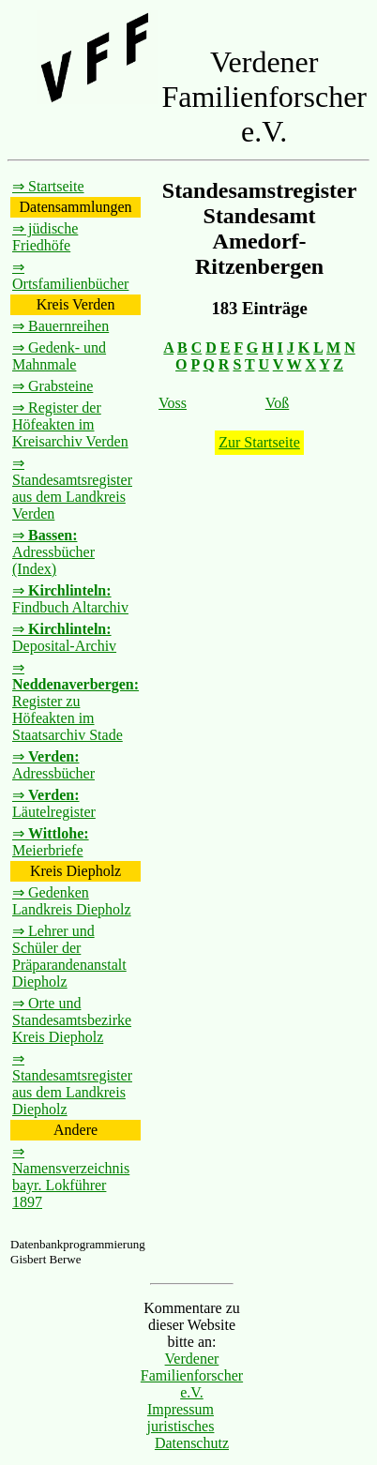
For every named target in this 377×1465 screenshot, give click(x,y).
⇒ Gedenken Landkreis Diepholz (71, 900)
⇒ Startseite (48, 186)
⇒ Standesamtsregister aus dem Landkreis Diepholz (72, 1083)
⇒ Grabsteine (52, 386)
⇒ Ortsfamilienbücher (70, 275)
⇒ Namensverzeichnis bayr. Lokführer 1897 (70, 1176)
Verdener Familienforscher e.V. (192, 1375)
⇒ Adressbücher (53, 764)
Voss (172, 403)
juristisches (180, 1426)
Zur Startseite (259, 442)
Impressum (180, 1409)
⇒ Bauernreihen (60, 326)
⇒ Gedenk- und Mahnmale (59, 356)
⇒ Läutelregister (54, 803)
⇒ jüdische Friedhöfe (45, 236)
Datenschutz (192, 1443)
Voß (277, 403)
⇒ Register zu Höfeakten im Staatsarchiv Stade (75, 701)
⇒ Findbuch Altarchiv (70, 598)
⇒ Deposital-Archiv (64, 637)
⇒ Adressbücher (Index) (53, 552)
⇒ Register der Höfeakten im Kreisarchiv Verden (70, 424)
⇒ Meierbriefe (50, 841)
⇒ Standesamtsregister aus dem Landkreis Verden (72, 488)
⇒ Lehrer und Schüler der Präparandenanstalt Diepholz (69, 956)
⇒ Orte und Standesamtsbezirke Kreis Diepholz (71, 1020)
